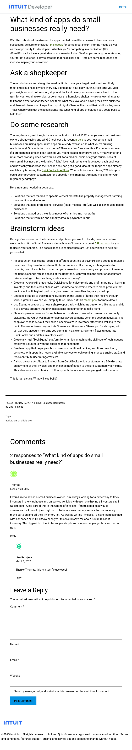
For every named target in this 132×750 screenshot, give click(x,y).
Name (14, 644)
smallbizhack (25, 420)
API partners (102, 243)
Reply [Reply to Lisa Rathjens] (18, 577)
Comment (17, 606)
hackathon (11, 420)
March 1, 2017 (23, 561)
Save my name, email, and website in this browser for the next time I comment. (62, 691)
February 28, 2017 (19, 489)
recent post (90, 300)
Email (14, 660)
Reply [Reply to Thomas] (13, 536)
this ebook (56, 44)
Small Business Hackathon (50, 403)
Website (15, 675)
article (79, 139)
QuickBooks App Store (55, 170)
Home (122, 6)
